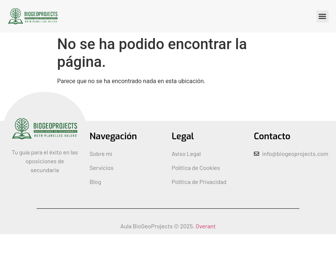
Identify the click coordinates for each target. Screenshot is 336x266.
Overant (205, 225)
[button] (322, 16)
